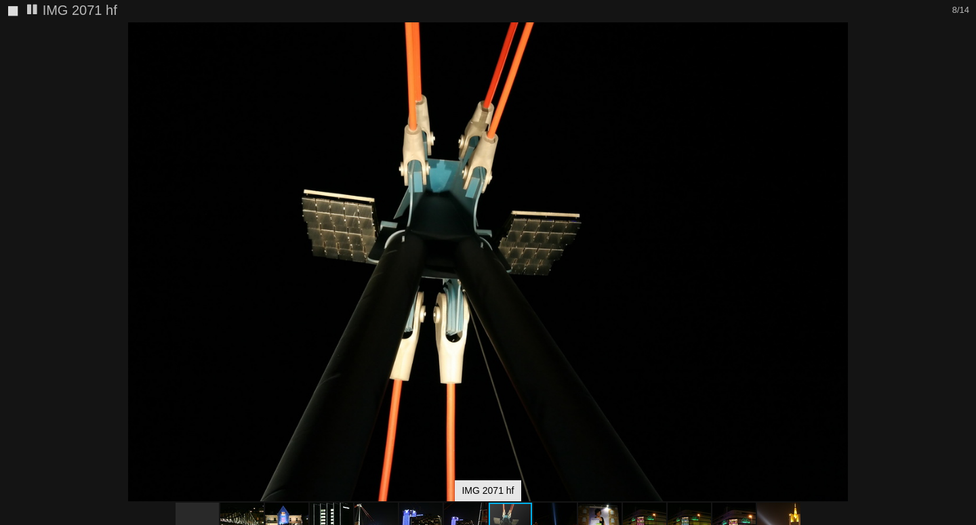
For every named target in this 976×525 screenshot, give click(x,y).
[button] (964, 57)
